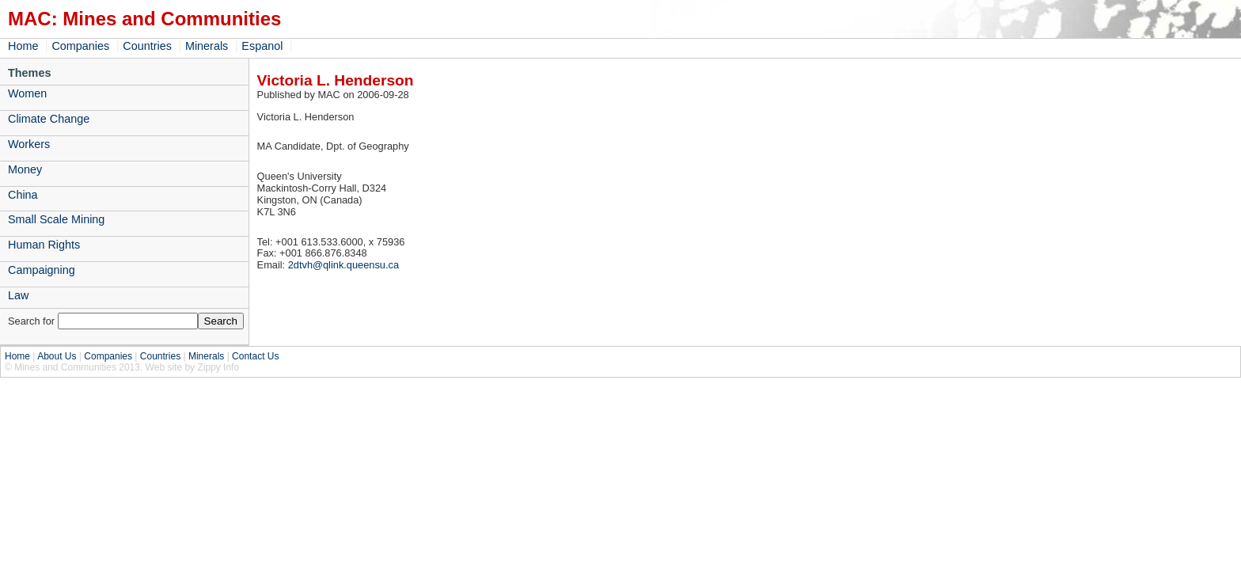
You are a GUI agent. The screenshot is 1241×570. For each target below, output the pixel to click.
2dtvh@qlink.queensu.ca (343, 265)
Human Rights (44, 244)
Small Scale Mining (56, 219)
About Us (56, 356)
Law (18, 295)
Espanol (262, 46)
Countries (147, 46)
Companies (80, 46)
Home (23, 46)
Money (25, 169)
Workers (29, 144)
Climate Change (48, 118)
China (23, 194)
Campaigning (41, 270)
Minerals (206, 46)
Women (27, 93)
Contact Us (255, 356)
